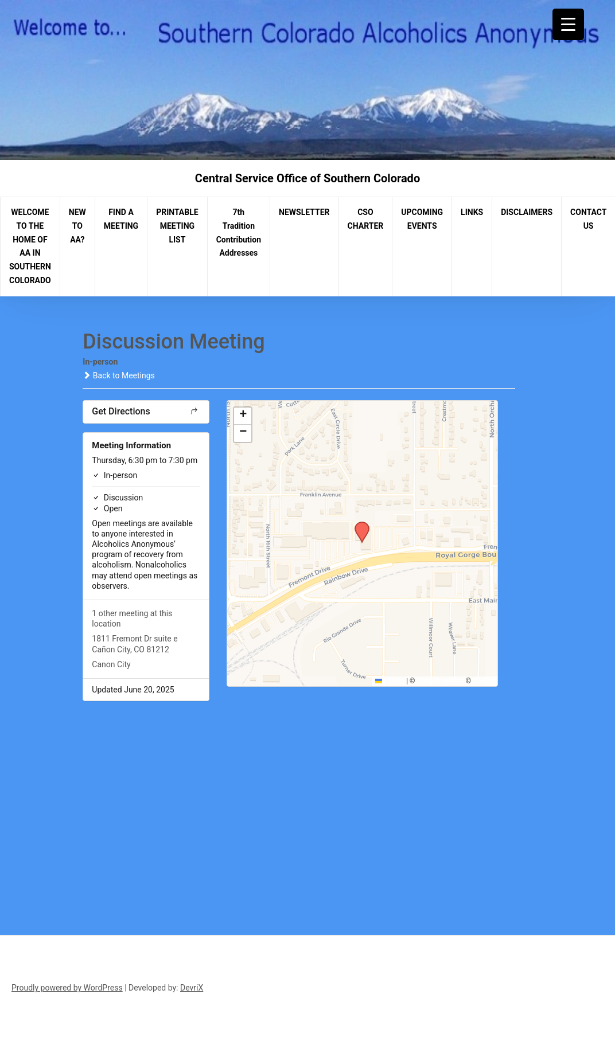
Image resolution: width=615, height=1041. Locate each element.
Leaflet (389, 681)
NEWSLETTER (304, 212)
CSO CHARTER (366, 219)
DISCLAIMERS (526, 212)
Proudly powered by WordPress (67, 987)
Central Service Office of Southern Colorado (307, 178)
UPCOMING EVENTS (422, 219)
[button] (358, 525)
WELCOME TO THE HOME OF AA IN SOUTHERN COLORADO (30, 246)
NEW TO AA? (77, 226)
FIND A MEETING (121, 219)
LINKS (472, 212)
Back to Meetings (118, 375)
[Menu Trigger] (568, 24)
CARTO (483, 681)
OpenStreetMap (440, 681)
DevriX (191, 987)
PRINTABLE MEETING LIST (177, 226)
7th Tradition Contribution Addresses (238, 232)
